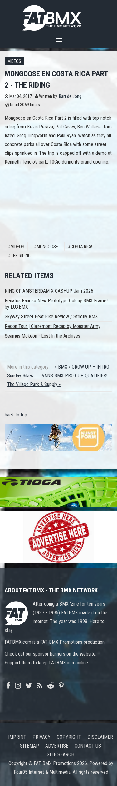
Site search (60, 755)
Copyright (69, 737)
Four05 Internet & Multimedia (42, 772)
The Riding (21, 256)
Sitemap (29, 746)
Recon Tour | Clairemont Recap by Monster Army (52, 326)
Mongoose (47, 246)
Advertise (56, 746)
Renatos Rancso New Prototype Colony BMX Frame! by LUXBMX (56, 304)
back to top (16, 415)
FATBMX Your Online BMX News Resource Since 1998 (58, 16)
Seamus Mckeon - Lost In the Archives (42, 336)
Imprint (17, 737)
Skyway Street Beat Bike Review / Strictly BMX (51, 317)
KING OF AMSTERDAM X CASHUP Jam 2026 (49, 291)
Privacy (41, 737)
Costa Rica (82, 246)
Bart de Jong (70, 96)
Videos (14, 61)
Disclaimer (100, 737)
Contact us (88, 746)
